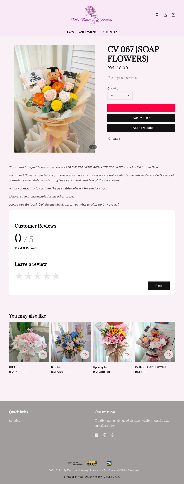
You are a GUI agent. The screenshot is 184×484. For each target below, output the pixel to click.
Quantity (112, 88)
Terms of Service (73, 476)
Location (14, 420)
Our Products (87, 32)
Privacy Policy (93, 476)
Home (71, 32)
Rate (158, 285)
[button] (157, 15)
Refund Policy (112, 476)
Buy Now (141, 108)
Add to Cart (141, 118)
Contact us (110, 32)
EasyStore (109, 470)
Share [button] (113, 138)
